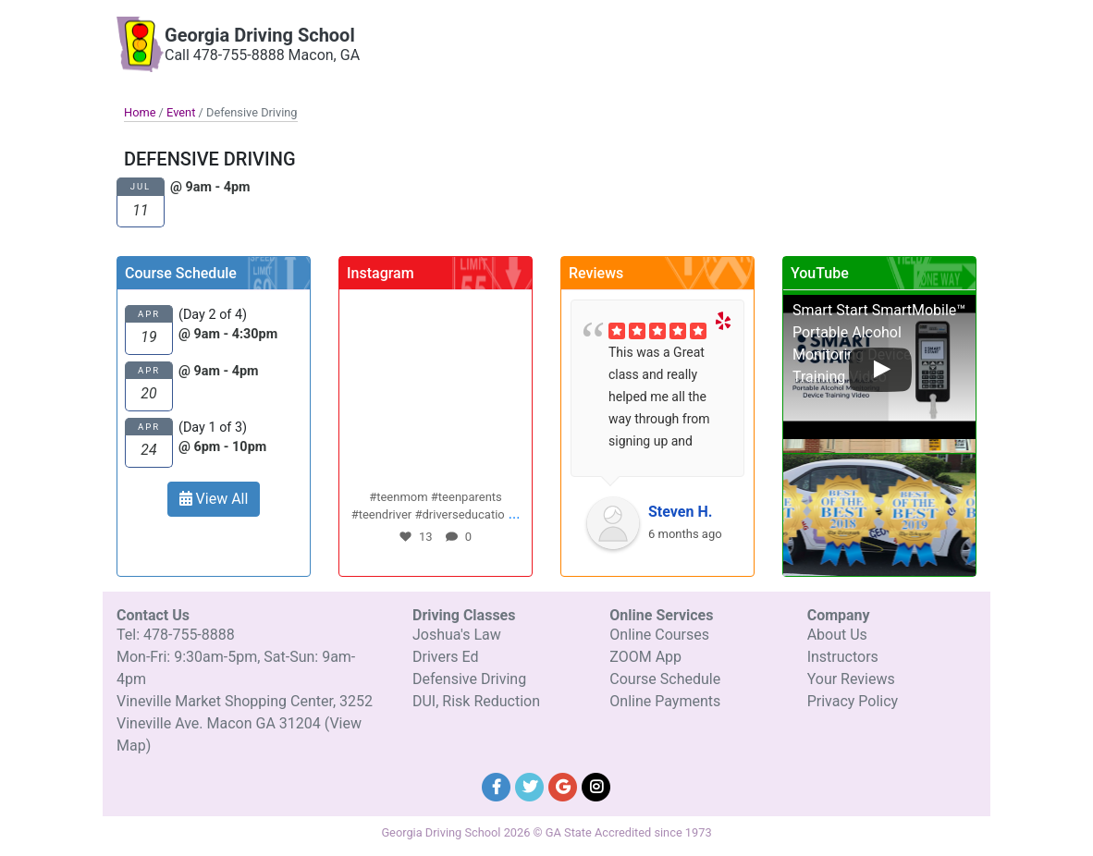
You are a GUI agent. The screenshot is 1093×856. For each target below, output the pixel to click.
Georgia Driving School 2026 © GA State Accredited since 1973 (546, 832)
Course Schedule (664, 679)
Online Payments (664, 701)
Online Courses (659, 634)
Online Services (822, 32)
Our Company (633, 32)
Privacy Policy (853, 701)
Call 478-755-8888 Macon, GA (262, 55)
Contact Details (916, 32)
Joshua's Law (456, 634)
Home (139, 112)
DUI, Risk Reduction (476, 701)
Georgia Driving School (260, 35)
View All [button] (214, 498)
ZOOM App (645, 657)
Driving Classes (724, 32)
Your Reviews (851, 679)
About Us (837, 634)
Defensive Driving (469, 679)
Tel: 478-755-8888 (176, 634)
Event (180, 112)
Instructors (842, 657)
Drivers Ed (445, 657)
